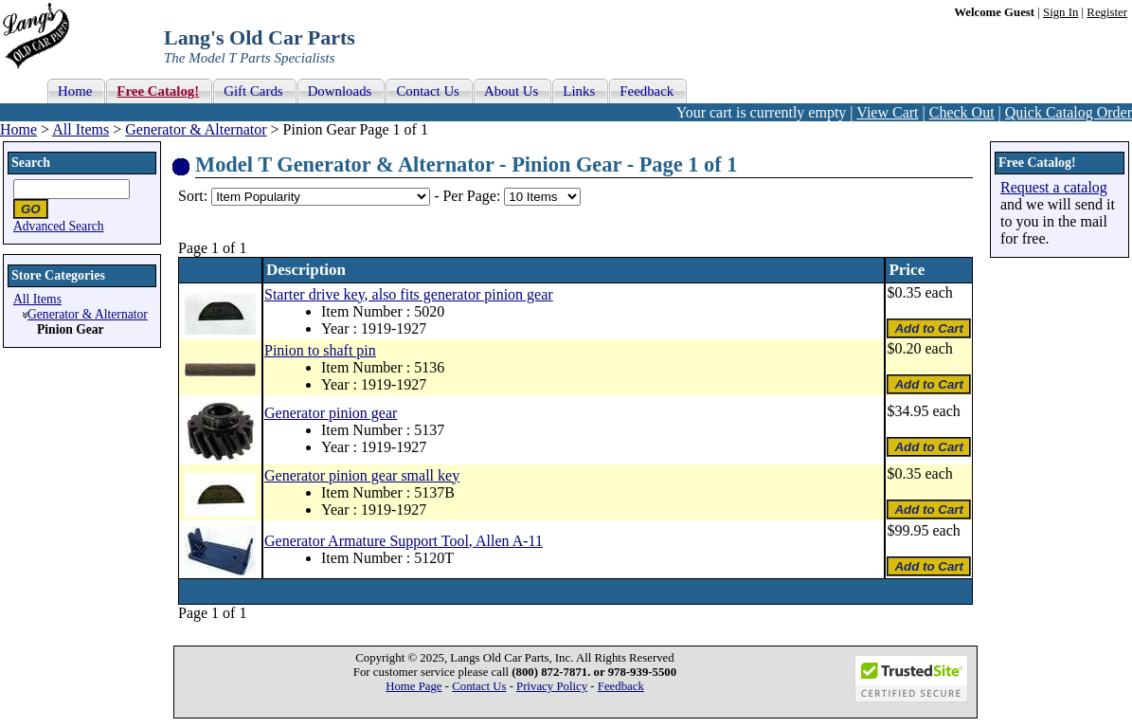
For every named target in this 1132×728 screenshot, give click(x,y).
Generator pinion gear (330, 413)
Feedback (621, 686)
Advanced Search (58, 226)
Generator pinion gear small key (361, 475)
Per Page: (473, 196)
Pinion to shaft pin (320, 350)
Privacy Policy (551, 686)
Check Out (962, 112)
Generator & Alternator (195, 129)
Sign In (1060, 12)
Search (30, 162)
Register (1107, 12)
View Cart (887, 112)
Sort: (192, 196)
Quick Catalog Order (1068, 112)
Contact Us (479, 686)
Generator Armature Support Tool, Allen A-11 (403, 541)
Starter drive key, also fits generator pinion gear (408, 294)
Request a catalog (1053, 187)
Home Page (413, 686)
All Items (80, 129)
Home (18, 129)
